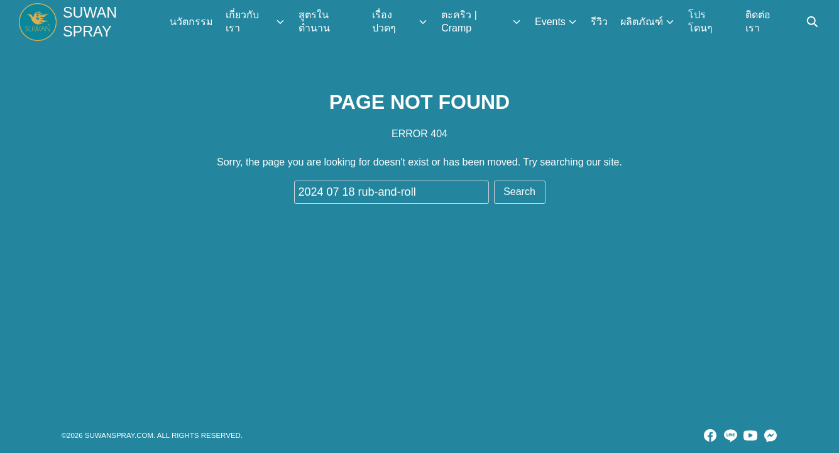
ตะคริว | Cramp (460, 21)
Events (550, 21)
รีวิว (599, 21)
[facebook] (710, 435)
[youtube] (750, 435)
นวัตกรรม (193, 21)
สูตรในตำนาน (316, 21)
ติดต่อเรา (758, 21)
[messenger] (770, 435)
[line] (730, 435)
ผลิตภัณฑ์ (642, 21)
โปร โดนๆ (701, 21)
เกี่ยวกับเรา (244, 21)
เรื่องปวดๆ (386, 21)
